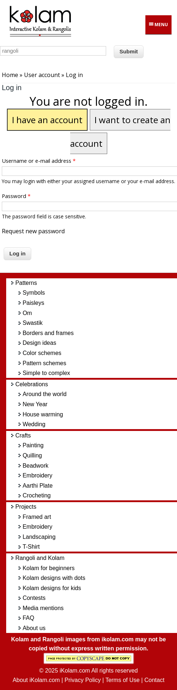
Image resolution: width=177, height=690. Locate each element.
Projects (25, 507)
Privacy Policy (83, 680)
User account (42, 75)
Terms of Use (122, 680)
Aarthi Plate (38, 486)
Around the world (45, 394)
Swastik (33, 323)
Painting (33, 445)
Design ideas (39, 343)
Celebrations (31, 384)
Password (16, 195)
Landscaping (39, 537)
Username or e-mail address (39, 160)
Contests (34, 598)
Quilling (32, 455)
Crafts (23, 435)
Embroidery (37, 475)
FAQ (28, 618)
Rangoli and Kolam (39, 558)
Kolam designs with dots (54, 578)
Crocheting (37, 495)
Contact (154, 680)
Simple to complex (46, 373)
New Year (35, 404)
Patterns (26, 283)
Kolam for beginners (49, 568)
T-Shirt (31, 547)
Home (10, 75)
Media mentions (43, 608)
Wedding (34, 424)
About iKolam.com (36, 680)
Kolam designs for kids (52, 588)
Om (27, 313)
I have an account (47, 120)
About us (34, 628)
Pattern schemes (44, 363)
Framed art (37, 517)
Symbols (34, 293)
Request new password (33, 231)
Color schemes (42, 353)
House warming (43, 414)
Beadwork (35, 466)
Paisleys (33, 303)
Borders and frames (48, 333)
